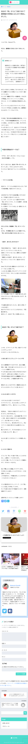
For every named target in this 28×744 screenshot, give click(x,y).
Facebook (10, 613)
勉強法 (10, 546)
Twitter (4, 613)
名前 (4, 643)
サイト (3, 657)
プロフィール (5, 726)
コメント (5, 631)
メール (4, 650)
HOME (14, 738)
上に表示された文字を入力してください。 (13, 667)
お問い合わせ (5, 723)
